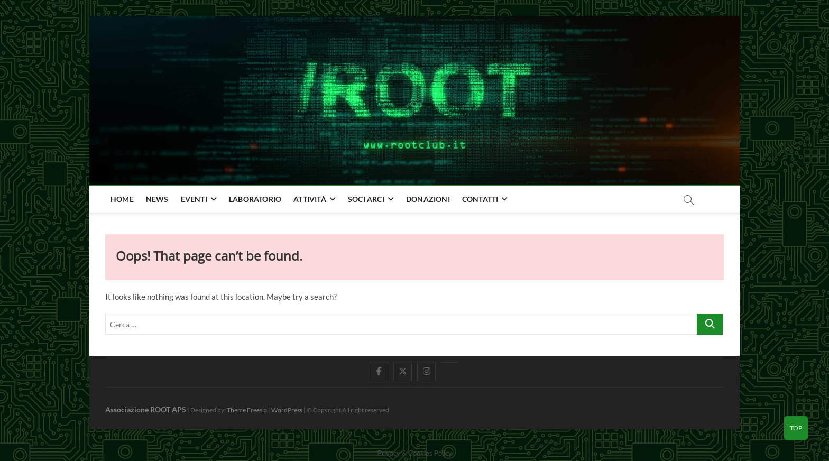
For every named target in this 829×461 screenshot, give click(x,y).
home (122, 199)
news (157, 199)
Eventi (194, 199)
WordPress (286, 410)
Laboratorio (255, 199)
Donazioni (428, 199)
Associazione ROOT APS (145, 409)
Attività (309, 199)
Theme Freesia (247, 410)
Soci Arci (366, 199)
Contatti (480, 199)
